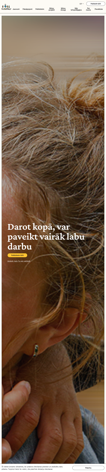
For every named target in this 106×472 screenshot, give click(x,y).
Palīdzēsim (40, 9)
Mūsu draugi (63, 9)
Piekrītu (88, 468)
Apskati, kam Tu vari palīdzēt (18, 261)
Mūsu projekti (52, 9)
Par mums (88, 9)
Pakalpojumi (27, 9)
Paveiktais (99, 9)
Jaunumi (16, 9)
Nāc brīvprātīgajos (76, 9)
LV (81, 4)
